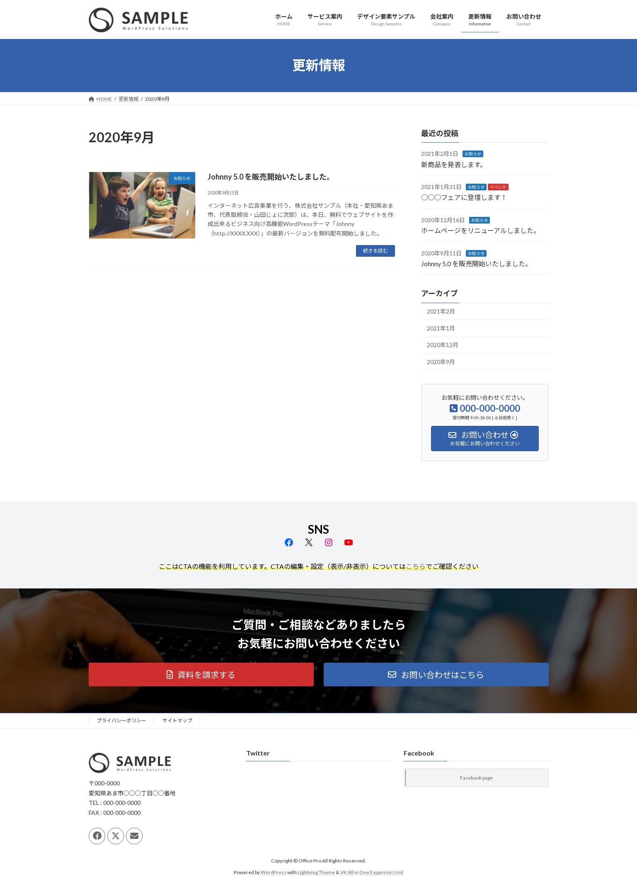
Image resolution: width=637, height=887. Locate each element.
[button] (201, 674)
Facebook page (476, 778)
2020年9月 (441, 361)
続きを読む (375, 251)
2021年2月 (441, 311)
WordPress (273, 872)
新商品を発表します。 (454, 164)
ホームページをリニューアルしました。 (480, 230)
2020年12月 (442, 344)
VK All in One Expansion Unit (371, 872)
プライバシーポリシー (121, 720)
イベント (498, 187)
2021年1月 (441, 327)
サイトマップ (177, 720)
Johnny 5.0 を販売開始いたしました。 (271, 176)
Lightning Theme (316, 872)
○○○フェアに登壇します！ (464, 197)
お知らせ (473, 153)
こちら (416, 566)
